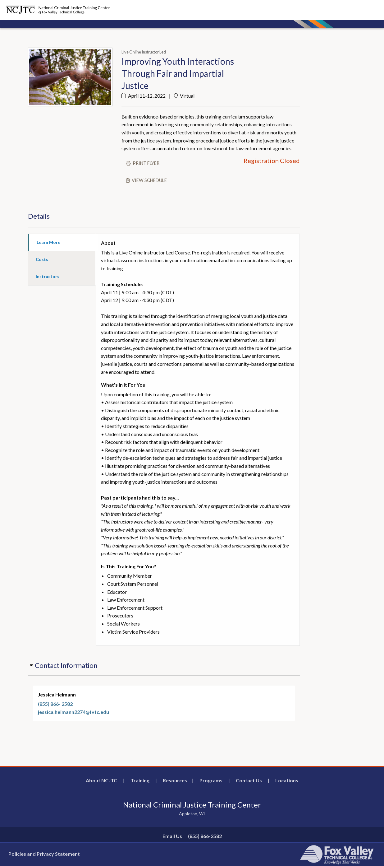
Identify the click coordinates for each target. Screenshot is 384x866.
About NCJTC (101, 780)
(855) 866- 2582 (55, 704)
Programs (210, 780)
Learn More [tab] (48, 242)
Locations (286, 780)
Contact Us (249, 780)
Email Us (172, 836)
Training (139, 780)
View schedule (149, 180)
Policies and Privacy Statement (44, 854)
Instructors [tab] (47, 276)
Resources (175, 780)
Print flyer (146, 163)
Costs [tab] (42, 259)
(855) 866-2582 (205, 836)
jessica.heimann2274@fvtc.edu (73, 712)
